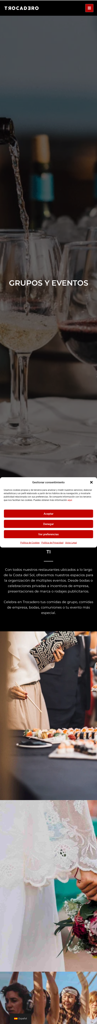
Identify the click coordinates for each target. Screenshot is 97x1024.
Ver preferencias (48, 533)
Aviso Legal (71, 542)
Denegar (48, 523)
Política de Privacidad (52, 542)
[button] (91, 482)
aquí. (70, 499)
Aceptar (48, 513)
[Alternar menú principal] (89, 8)
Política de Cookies (30, 542)
